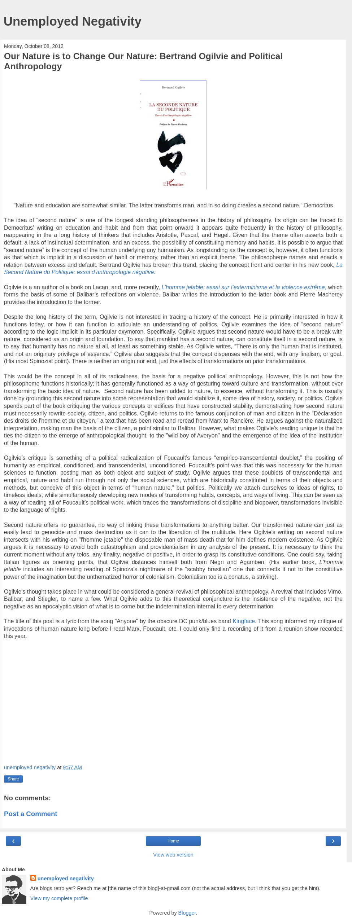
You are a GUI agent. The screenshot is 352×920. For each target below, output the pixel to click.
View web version (173, 855)
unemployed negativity (66, 878)
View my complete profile (59, 898)
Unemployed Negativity (73, 21)
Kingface (244, 621)
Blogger (187, 913)
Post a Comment (30, 814)
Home (173, 841)
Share (13, 779)
